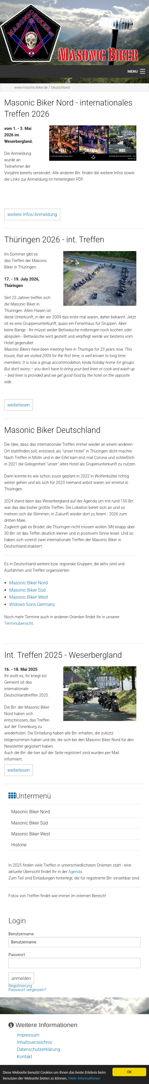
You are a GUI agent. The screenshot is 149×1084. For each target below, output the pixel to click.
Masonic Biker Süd (27, 590)
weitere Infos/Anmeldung (32, 214)
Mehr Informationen (84, 1079)
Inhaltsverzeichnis (34, 1042)
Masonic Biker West (28, 597)
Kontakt (24, 1056)
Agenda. (76, 871)
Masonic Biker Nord (28, 582)
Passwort (16, 954)
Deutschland (60, 87)
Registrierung (20, 986)
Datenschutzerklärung (38, 1049)
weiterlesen (18, 405)
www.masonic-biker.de (31, 87)
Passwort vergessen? (27, 989)
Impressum (28, 1035)
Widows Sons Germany (32, 604)
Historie (18, 845)
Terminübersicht (18, 623)
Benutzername (21, 934)
